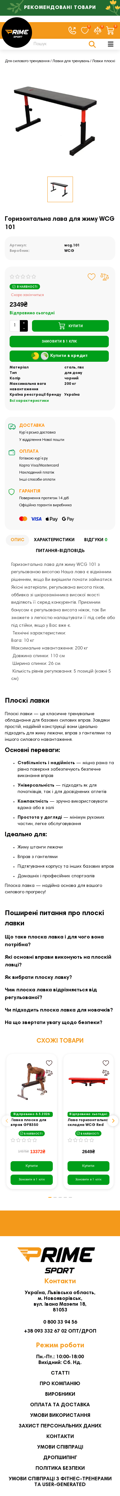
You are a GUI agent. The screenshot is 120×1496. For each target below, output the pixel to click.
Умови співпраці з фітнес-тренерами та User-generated (60, 1481)
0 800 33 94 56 (60, 1322)
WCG (69, 251)
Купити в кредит (59, 356)
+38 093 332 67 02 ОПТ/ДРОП (60, 1331)
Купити (32, 1166)
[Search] (63, 44)
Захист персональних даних (60, 1426)
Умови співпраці (60, 1447)
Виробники (60, 1394)
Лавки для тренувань (70, 61)
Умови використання (60, 1415)
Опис (17, 540)
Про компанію (60, 1383)
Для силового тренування (27, 61)
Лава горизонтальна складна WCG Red (88, 1122)
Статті (60, 1373)
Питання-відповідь (60, 551)
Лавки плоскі (103, 61)
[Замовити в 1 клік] (59, 341)
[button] (7, 1120)
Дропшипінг (60, 1457)
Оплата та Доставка (60, 1405)
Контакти (60, 1436)
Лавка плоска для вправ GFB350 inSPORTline (28, 1123)
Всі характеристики (29, 401)
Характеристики (54, 540)
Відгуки (97, 540)
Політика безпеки (60, 1468)
